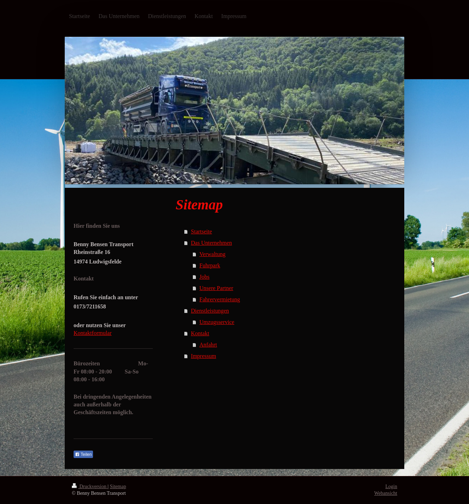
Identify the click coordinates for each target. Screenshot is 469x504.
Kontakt (200, 333)
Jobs (204, 277)
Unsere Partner (216, 288)
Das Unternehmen (211, 243)
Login (391, 486)
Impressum (203, 356)
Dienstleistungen (210, 311)
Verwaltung (212, 254)
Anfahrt (208, 345)
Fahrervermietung (219, 299)
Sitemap (118, 486)
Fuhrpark (209, 265)
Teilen (83, 454)
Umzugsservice (216, 322)
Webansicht (385, 493)
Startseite (201, 231)
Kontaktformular (93, 333)
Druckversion (90, 486)
